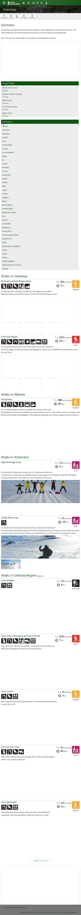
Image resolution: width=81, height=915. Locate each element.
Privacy (48, 912)
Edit (17, 17)
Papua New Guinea (9, 212)
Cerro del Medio (9, 802)
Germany (5, 167)
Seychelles (6, 223)
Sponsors (24, 912)
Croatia (5, 148)
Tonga (4, 253)
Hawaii (4, 178)
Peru (4, 216)
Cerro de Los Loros (10, 746)
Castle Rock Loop (9, 517)
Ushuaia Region (25, 575)
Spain (4, 242)
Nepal (4, 201)
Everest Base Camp (9, 107)
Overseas (20, 276)
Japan (4, 190)
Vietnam (5, 268)
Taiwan (4, 250)
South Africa (7, 231)
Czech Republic (8, 152)
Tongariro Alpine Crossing (12, 94)
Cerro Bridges (7, 580)
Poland (4, 220)
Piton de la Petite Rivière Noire (16, 281)
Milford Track (7, 100)
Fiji (3, 160)
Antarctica (6, 130)
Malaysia (5, 197)
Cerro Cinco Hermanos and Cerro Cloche (20, 635)
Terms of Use (58, 912)
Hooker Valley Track (9, 88)
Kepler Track (7, 113)
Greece (5, 171)
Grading (41, 912)
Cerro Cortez (7, 691)
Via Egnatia (6, 399)
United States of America (12, 265)
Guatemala (6, 175)
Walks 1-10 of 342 (40, 860)
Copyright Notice (70, 912)
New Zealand (7, 205)
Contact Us (33, 912)
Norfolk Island (7, 208)
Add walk (32, 17)
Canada (5, 137)
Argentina (6, 133)
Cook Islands (7, 145)
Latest (11, 17)
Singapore (6, 227)
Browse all (4, 17)
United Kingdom (8, 261)
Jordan (5, 193)
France (4, 163)
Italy (3, 186)
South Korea (7, 238)
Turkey (4, 257)
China (4, 141)
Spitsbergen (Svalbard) (11, 246)
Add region (24, 17)
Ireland (4, 182)
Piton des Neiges (9, 336)
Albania (5, 126)
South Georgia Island (10, 235)
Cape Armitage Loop (11, 462)
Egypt (4, 156)
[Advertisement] (40, 60)
